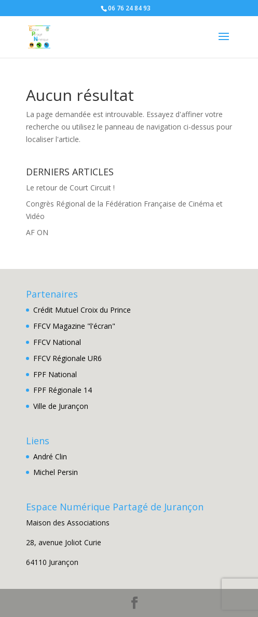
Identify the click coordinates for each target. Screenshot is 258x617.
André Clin (50, 456)
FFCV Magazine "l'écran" (74, 326)
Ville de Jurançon (60, 406)
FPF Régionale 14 (62, 390)
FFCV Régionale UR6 (67, 358)
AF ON (37, 232)
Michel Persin (55, 472)
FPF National (55, 374)
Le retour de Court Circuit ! (70, 187)
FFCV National (57, 342)
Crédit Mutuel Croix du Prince (82, 310)
